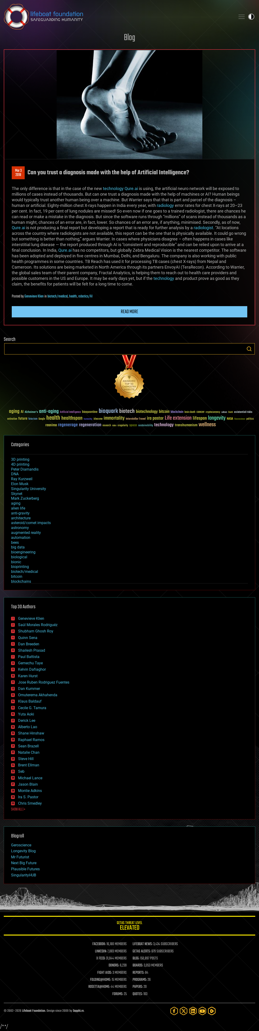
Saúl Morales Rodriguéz (38, 625)
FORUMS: (117, 994)
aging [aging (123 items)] (14, 412)
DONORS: (114, 966)
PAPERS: (138, 987)
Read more (129, 312)
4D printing (20, 464)
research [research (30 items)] (106, 425)
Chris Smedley (30, 803)
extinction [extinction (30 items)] (12, 419)
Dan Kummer (29, 688)
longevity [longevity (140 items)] (217, 418)
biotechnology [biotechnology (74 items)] (147, 411)
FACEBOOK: (99, 944)
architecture (21, 518)
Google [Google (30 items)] (42, 419)
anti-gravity (20, 513)
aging (15, 503)
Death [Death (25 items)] (230, 412)
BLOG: (136, 958)
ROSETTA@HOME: (99, 987)
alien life (18, 508)
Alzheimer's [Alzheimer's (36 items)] (31, 412)
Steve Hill (26, 759)
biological (19, 557)
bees (15, 542)
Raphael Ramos (31, 740)
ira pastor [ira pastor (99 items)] (155, 418)
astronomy (20, 527)
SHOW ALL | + (18, 810)
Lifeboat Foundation (33, 1011)
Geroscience (21, 845)
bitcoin (16, 576)
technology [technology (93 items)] (164, 425)
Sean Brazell (28, 746)
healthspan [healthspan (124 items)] (71, 418)
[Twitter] (183, 1011)
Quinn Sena (27, 637)
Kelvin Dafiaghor (32, 669)
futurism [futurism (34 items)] (32, 419)
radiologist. (204, 227)
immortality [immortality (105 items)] (114, 418)
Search (249, 348)
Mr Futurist (20, 857)
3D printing (20, 459)
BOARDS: (138, 966)
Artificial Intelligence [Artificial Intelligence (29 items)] (70, 412)
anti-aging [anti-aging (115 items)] (49, 412)
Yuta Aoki (26, 714)
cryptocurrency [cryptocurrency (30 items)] (213, 412)
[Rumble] (212, 1011)
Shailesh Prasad (31, 650)
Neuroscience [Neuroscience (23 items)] (239, 419)
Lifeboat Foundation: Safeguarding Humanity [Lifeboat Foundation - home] (118, 17)
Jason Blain (28, 784)
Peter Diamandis (25, 469)
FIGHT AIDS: (104, 973)
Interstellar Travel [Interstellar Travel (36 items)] (136, 419)
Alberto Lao (27, 727)
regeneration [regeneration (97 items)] (90, 425)
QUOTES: (138, 994)
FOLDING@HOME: (100, 980)
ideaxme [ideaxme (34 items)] (98, 419)
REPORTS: (138, 973)
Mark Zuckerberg (25, 498)
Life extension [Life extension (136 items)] (178, 418)
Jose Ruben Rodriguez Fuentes (43, 682)
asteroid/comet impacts (31, 523)
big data (18, 547)
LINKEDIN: (101, 951)
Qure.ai (131, 188)
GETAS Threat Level (129, 926)
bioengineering (23, 552)
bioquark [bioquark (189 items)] (108, 411)
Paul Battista (28, 656)
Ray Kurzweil (21, 479)
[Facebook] (174, 1011)
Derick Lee (26, 720)
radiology (165, 205)
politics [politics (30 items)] (250, 419)
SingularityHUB (23, 875)
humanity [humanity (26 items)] (88, 419)
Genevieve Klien (34, 296)
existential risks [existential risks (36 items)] (243, 412)
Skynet (16, 493)
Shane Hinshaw (31, 733)
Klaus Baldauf (30, 701)
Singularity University (28, 489)
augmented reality (26, 532)
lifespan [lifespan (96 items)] (200, 418)
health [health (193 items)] (53, 418)
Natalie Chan (28, 752)
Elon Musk (19, 484)
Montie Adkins (30, 790)
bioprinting (20, 566)
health (73, 296)
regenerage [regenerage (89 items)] (68, 425)
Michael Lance (30, 778)
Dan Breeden (28, 644)
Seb (21, 771)
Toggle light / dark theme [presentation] (251, 17)
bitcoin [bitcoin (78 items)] (164, 411)
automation (20, 537)
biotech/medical (57, 296)
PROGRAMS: (140, 980)
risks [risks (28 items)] (114, 425)
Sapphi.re (78, 1011)
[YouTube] (202, 1011)
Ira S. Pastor (28, 797)
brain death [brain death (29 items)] (189, 412)
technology (113, 188)
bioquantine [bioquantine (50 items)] (90, 412)
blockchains (21, 581)
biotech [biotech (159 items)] (127, 411)
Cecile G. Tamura (32, 708)
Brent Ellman (28, 765)
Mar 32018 (18, 173)
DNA (15, 474)
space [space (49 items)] (133, 425)
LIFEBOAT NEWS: (143, 944)
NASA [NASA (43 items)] (230, 419)
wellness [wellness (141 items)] (207, 425)
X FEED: (100, 958)
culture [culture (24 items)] (224, 412)
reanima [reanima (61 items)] (51, 425)
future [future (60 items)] (22, 418)
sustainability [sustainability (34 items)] (145, 425)
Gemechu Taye (30, 663)
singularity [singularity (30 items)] (123, 425)
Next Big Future (23, 863)
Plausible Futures (25, 869)
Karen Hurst (28, 676)
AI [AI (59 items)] (22, 412)
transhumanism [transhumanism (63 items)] (186, 425)
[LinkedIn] (193, 1011)
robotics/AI (85, 296)
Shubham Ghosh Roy (35, 631)
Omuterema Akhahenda (37, 695)
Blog (129, 38)
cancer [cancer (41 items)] (200, 412)
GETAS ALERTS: (142, 951)
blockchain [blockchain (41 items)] (177, 412)
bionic (16, 562)
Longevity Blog (23, 851)
